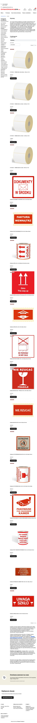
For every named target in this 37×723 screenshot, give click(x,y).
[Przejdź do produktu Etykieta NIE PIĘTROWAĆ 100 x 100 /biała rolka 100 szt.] (23, 346)
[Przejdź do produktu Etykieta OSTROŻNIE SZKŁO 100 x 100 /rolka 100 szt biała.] (23, 473)
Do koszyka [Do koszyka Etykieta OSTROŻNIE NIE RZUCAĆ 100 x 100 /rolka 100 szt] (13, 460)
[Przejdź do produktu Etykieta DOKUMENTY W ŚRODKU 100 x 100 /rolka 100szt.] (23, 187)
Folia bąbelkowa (4, 29)
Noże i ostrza (3, 42)
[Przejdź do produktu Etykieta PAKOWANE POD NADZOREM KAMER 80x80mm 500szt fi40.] (23, 505)
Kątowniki (3, 39)
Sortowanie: (12, 42)
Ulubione (2, 717)
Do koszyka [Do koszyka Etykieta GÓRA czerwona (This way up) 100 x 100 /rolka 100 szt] (13, 301)
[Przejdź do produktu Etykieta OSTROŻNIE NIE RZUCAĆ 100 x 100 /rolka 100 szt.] (23, 442)
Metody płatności (16, 706)
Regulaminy (28, 706)
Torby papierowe (4, 64)
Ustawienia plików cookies (29, 710)
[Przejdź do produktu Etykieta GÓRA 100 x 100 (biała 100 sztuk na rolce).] (23, 250)
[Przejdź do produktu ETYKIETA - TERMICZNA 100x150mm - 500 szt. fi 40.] (23, 59)
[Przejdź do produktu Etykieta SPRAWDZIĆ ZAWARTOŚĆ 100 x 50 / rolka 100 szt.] (23, 569)
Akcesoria (3, 24)
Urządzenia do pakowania (4, 69)
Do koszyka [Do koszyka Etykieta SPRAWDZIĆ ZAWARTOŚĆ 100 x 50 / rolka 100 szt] (13, 588)
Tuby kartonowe (4, 65)
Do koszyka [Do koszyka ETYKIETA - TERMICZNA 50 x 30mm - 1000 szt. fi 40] (13, 142)
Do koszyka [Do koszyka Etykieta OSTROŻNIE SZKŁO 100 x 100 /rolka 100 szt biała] (13, 492)
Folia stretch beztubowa (3, 34)
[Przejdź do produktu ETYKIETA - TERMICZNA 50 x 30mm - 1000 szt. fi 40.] (23, 123)
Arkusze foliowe (4, 25)
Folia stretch (3, 32)
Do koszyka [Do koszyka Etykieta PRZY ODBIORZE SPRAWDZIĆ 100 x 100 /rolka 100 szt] (13, 556)
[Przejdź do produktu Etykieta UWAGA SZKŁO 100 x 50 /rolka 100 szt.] (23, 601)
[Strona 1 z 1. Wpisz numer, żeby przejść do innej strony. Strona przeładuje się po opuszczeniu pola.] (34, 45)
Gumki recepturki (4, 37)
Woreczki (3, 70)
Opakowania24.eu (3, 16)
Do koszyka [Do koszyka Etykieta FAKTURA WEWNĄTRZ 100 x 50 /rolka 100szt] (13, 237)
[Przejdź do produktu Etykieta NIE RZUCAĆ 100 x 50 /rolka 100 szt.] (23, 410)
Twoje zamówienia (4, 715)
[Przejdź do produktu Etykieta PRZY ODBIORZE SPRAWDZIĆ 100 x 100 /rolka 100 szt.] (23, 537)
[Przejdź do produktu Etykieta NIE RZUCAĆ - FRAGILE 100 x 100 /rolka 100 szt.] (23, 378)
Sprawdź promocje (7, 697)
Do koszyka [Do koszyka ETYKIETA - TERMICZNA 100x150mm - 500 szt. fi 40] (13, 78)
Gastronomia (3, 35)
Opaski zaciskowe (4, 48)
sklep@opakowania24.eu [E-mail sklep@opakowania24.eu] (7, 7)
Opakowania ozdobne (3, 44)
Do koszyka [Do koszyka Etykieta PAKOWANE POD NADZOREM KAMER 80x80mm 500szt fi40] (13, 524)
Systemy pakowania (3, 56)
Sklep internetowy (17, 721)
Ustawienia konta (4, 716)
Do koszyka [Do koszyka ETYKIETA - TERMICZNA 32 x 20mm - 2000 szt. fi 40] (13, 110)
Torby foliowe (3, 63)
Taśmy (2, 58)
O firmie (2, 707)
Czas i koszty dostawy (18, 708)
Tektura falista (4, 61)
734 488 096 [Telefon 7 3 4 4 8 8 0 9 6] (5, 4)
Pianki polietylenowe (3, 52)
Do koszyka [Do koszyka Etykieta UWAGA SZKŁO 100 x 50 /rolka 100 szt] (13, 619)
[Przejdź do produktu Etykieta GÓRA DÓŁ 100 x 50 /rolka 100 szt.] (23, 314)
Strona (32, 45)
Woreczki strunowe (3, 73)
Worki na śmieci (4, 74)
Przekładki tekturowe (3, 54)
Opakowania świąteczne (3, 47)
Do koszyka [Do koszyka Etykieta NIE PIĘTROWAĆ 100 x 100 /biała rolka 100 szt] (13, 365)
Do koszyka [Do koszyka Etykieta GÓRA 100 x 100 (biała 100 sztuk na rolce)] (13, 269)
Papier (2, 49)
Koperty (2, 41)
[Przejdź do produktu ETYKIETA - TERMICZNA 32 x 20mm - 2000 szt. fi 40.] (23, 91)
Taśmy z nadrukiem (3, 60)
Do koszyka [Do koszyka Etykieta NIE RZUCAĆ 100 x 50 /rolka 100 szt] (13, 428)
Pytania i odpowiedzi (30, 708)
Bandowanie (3, 27)
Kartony (2, 38)
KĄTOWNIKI (3, 23)
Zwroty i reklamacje (17, 707)
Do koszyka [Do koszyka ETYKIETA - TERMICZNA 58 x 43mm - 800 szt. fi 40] (13, 173)
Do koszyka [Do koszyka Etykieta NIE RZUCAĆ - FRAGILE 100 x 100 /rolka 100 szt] (13, 396)
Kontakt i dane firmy (5, 706)
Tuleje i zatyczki (4, 67)
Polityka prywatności (30, 707)
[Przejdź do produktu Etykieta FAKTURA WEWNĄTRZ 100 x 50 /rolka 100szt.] (23, 219)
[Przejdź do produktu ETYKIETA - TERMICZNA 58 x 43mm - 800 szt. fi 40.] (23, 155)
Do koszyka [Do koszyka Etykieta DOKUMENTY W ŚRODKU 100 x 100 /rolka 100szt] (13, 205)
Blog (2, 708)
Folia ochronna (4, 30)
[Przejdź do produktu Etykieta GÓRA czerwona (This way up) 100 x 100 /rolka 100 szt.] (23, 282)
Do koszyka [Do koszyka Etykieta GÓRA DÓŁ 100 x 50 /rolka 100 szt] (13, 333)
